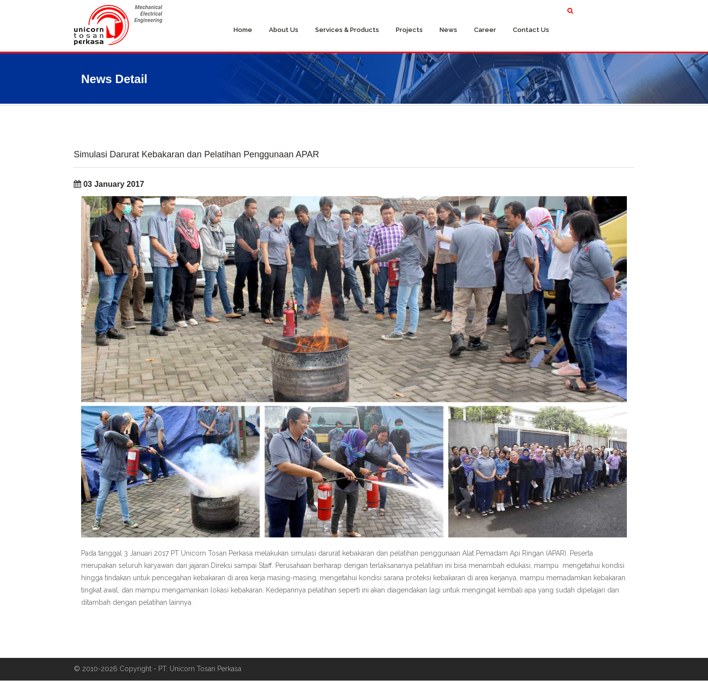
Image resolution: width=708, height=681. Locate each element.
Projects (409, 29)
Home (243, 29)
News (448, 29)
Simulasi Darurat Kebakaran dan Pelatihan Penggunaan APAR (196, 154)
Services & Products (347, 29)
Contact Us (531, 29)
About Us (283, 29)
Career (485, 29)
